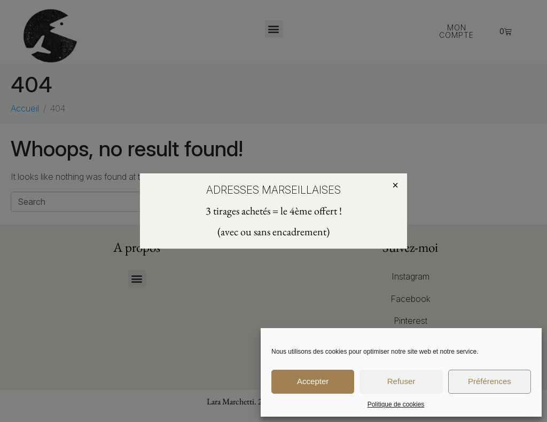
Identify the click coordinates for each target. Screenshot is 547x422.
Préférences (489, 381)
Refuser (401, 381)
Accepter (313, 381)
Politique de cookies (396, 404)
